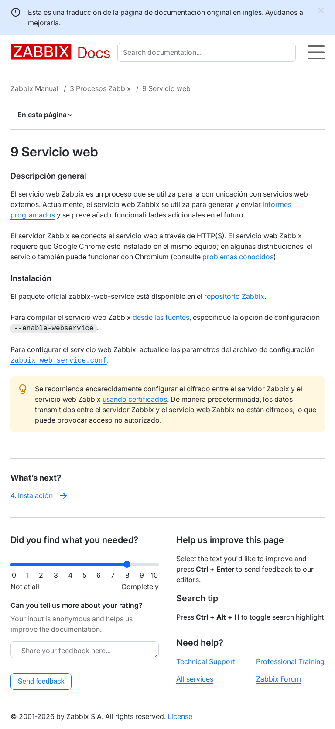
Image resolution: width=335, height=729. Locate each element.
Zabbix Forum (278, 677)
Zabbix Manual (34, 88)
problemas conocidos (237, 256)
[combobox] (208, 52)
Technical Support (205, 659)
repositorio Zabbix (234, 296)
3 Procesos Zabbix (100, 88)
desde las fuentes (161, 317)
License (180, 714)
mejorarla (43, 22)
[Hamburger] (316, 52)
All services (194, 677)
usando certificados (135, 397)
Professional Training (290, 659)
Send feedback (41, 679)
